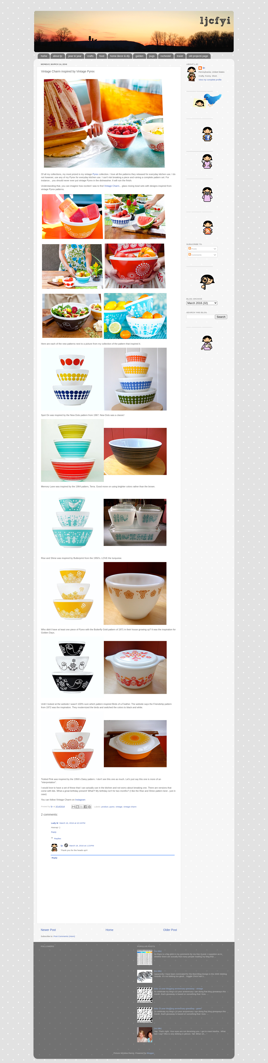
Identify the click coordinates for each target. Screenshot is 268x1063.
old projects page (198, 56)
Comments (194, 255)
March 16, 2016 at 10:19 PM (72, 823)
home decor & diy (120, 56)
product (104, 806)
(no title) (158, 951)
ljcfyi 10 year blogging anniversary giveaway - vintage (178, 988)
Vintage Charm (111, 186)
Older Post (170, 930)
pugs (152, 56)
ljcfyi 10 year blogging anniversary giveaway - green (178, 1008)
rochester (166, 56)
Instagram (80, 799)
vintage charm (130, 806)
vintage (119, 806)
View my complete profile (210, 80)
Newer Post (48, 930)
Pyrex (95, 174)
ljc (62, 845)
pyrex (112, 806)
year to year (74, 56)
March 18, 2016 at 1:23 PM (81, 845)
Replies (57, 838)
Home (109, 930)
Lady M (54, 823)
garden (139, 56)
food (101, 56)
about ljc (57, 56)
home (44, 56)
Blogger (150, 1053)
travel (180, 56)
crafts (90, 56)
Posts (192, 249)
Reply (53, 832)
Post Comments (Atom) (64, 936)
